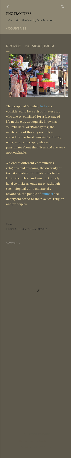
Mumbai (47, 194)
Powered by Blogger (35, 433)
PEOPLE (42, 229)
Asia (17, 229)
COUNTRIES (17, 28)
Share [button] (9, 223)
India (43, 106)
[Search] (62, 6)
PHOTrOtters (18, 13)
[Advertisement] (35, 377)
